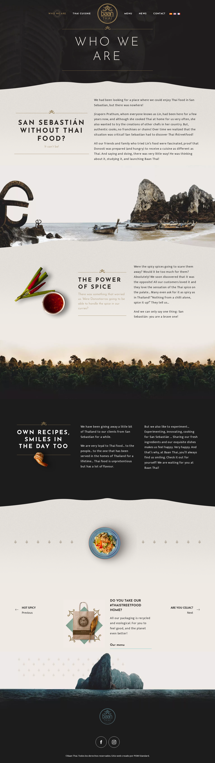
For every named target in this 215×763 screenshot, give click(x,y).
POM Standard (141, 756)
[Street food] (107, 14)
